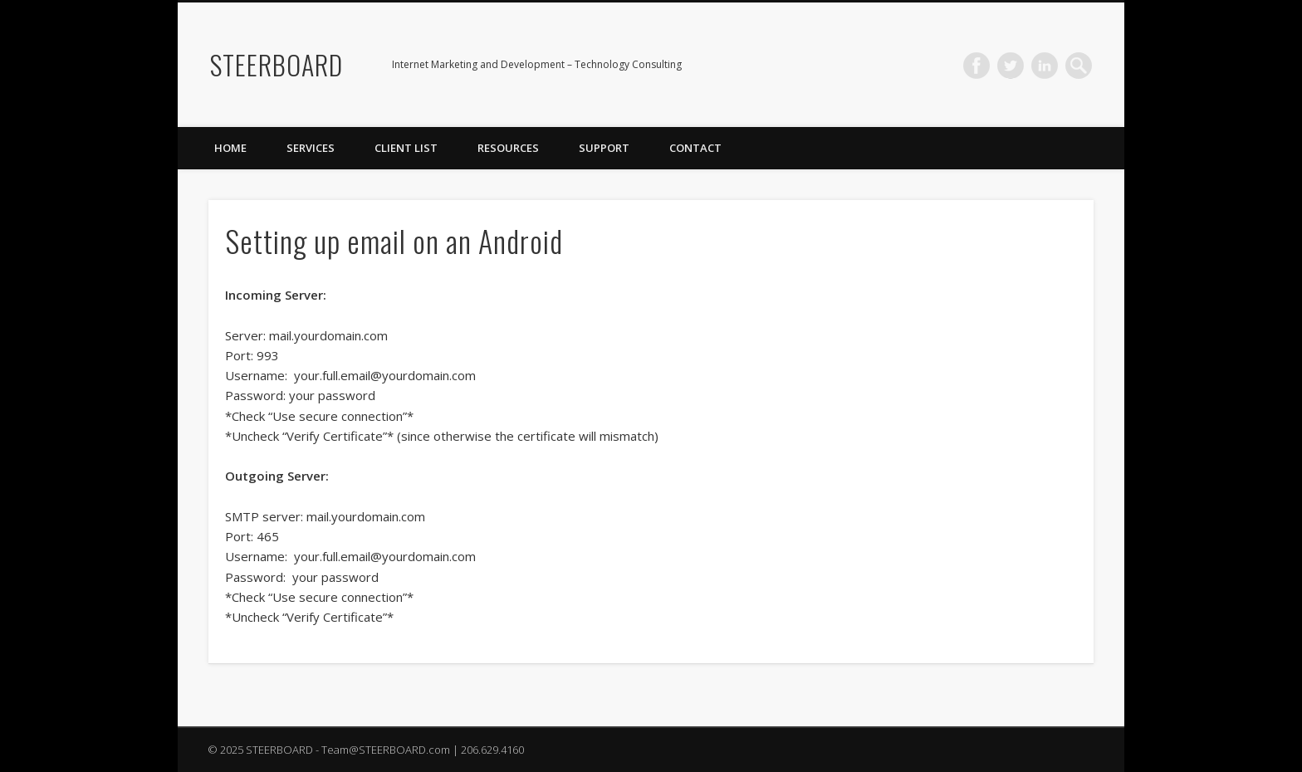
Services (310, 147)
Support (604, 147)
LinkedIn (1044, 65)
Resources (508, 147)
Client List (406, 147)
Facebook (976, 65)
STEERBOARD (276, 64)
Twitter (1010, 65)
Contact (695, 147)
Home (230, 147)
